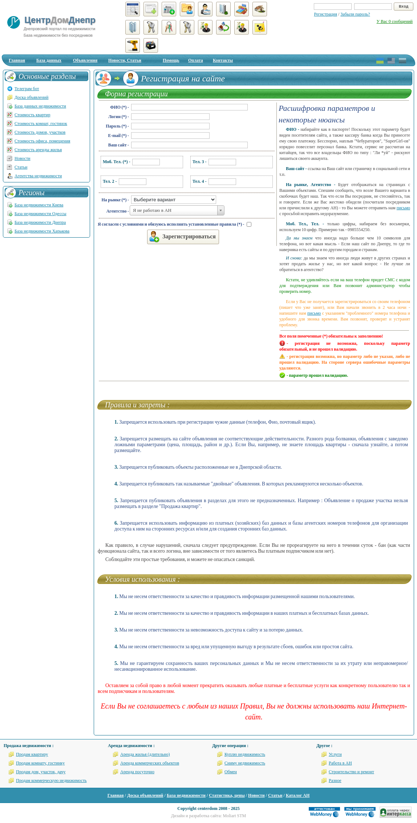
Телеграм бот (27, 88)
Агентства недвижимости (38, 175)
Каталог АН (298, 795)
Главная (17, 60)
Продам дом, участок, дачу (40, 771)
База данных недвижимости (40, 106)
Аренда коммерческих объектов (149, 763)
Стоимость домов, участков (40, 132)
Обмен (230, 771)
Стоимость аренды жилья (38, 149)
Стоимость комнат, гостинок (41, 123)
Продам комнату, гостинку (40, 763)
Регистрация (325, 14)
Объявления (85, 60)
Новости (23, 158)
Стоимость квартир (32, 114)
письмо (403, 207)
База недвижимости (186, 795)
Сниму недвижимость (244, 763)
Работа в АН (340, 763)
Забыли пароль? (355, 14)
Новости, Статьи (124, 60)
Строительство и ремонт (351, 771)
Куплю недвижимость (244, 754)
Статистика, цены (226, 795)
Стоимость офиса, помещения (42, 141)
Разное (335, 780)
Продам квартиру (32, 754)
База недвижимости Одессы (40, 213)
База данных (48, 60)
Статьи (21, 167)
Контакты (223, 60)
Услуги (335, 754)
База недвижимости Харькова (42, 231)
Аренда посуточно (137, 771)
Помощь (171, 60)
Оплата (195, 60)
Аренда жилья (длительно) (145, 754)
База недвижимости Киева (39, 204)
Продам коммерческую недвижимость (51, 780)
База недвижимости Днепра (40, 222)
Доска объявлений (31, 97)
